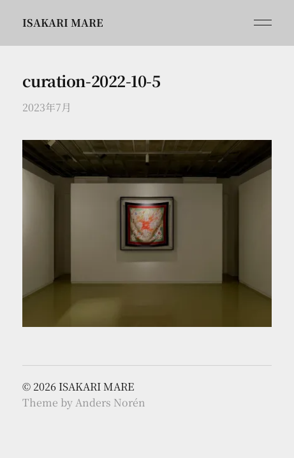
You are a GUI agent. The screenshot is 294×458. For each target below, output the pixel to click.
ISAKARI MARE (62, 22)
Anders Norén (110, 402)
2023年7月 (46, 107)
